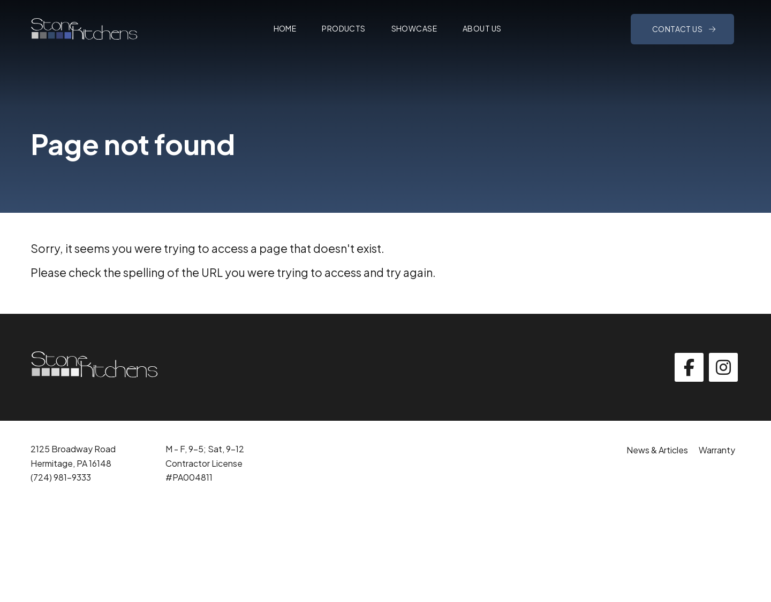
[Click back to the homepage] (84, 28)
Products (343, 28)
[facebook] (689, 367)
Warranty (717, 450)
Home (285, 28)
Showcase (414, 28)
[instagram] (723, 367)
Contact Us (678, 29)
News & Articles (657, 450)
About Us (482, 28)
